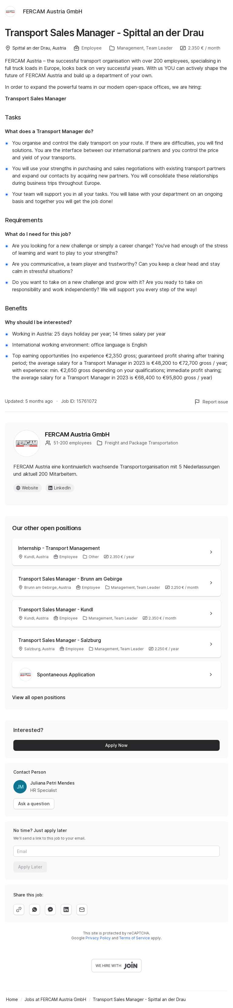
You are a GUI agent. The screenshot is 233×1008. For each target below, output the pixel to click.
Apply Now (116, 745)
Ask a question (33, 803)
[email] (81, 909)
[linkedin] (66, 909)
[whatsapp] (34, 909)
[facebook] (50, 909)
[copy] (18, 909)
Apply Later (30, 866)
